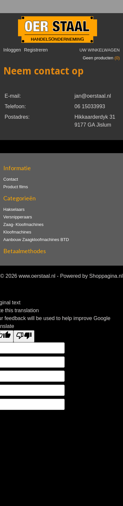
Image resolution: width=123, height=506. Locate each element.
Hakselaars (14, 209)
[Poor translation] (23, 336)
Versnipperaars (17, 216)
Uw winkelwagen (99, 50)
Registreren (36, 49)
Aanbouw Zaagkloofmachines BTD (36, 239)
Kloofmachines (17, 232)
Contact (10, 179)
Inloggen (12, 49)
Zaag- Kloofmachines (23, 224)
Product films (15, 186)
